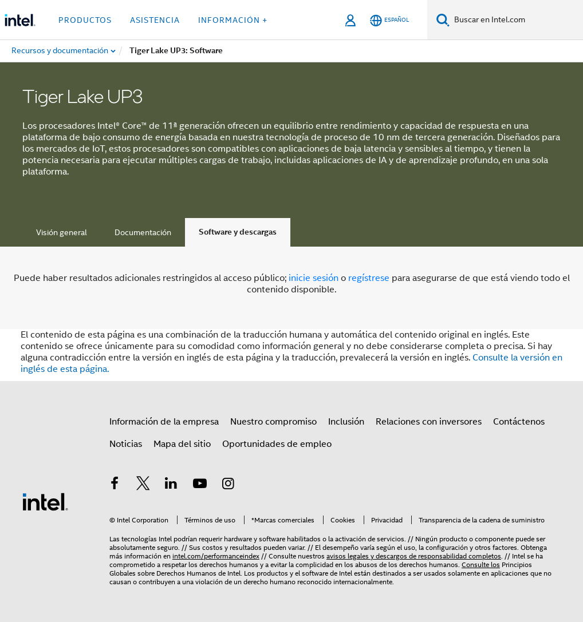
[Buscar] (443, 20)
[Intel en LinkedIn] (171, 485)
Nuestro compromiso (273, 421)
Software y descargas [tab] (238, 232)
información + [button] (232, 20)
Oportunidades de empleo (277, 444)
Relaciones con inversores (429, 421)
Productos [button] (85, 20)
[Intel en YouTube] (200, 485)
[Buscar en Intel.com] (516, 20)
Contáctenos (519, 421)
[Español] (389, 20)
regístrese (368, 278)
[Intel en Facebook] (114, 485)
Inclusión (346, 421)
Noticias (125, 444)
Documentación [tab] (143, 232)
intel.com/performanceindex (215, 556)
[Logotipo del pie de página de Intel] (45, 501)
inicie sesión (313, 278)
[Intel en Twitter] (143, 485)
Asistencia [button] (155, 20)
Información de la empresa (164, 421)
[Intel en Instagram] (228, 485)
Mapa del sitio (182, 444)
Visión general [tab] (61, 232)
